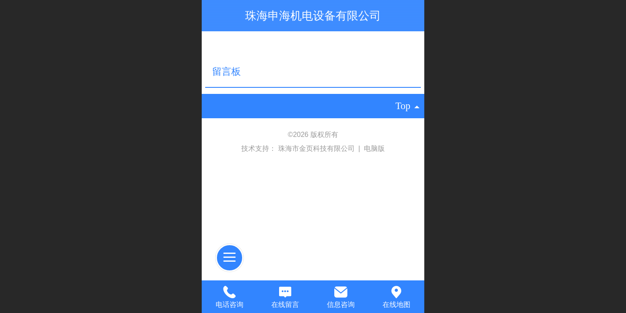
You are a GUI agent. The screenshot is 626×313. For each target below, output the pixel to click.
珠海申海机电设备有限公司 (313, 16)
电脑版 (374, 148)
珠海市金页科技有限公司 (317, 148)
